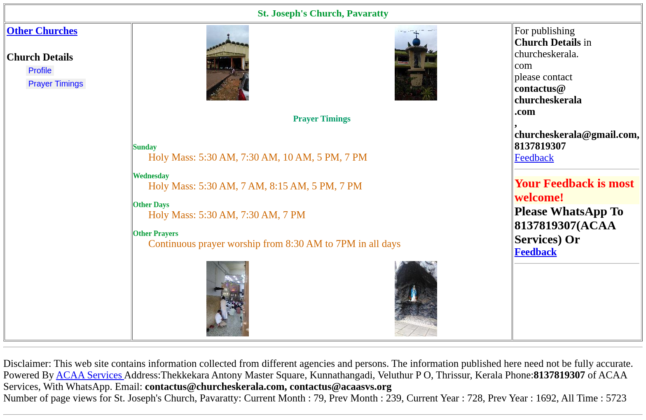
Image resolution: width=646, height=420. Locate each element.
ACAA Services (90, 374)
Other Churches (42, 30)
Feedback (534, 157)
